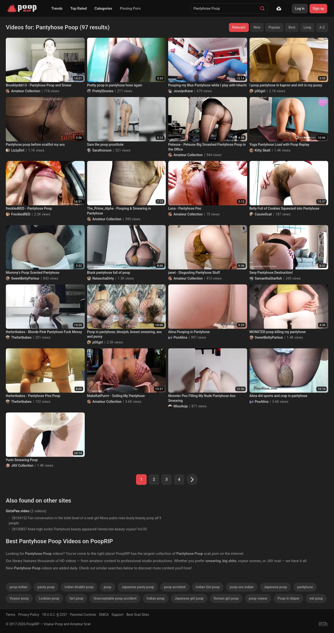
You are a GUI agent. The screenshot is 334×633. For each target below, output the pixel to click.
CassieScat (263, 214)
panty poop (46, 587)
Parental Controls (83, 615)
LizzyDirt (17, 150)
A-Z (322, 27)
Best (291, 27)
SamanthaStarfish (268, 278)
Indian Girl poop (208, 587)
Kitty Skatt (263, 150)
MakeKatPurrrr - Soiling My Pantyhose (116, 396)
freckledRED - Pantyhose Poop (29, 208)
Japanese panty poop (137, 587)
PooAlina (180, 337)
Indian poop (156, 598)
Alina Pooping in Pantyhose (189, 332)
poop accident (175, 587)
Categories (103, 8)
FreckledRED (20, 214)
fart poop (76, 598)
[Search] (262, 8)
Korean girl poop (226, 598)
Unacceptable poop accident (115, 598)
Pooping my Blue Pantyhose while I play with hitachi (207, 85)
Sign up (318, 8)
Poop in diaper (288, 598)
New (257, 27)
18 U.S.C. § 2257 (54, 615)
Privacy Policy (28, 615)
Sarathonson (102, 150)
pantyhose (305, 587)
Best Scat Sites (137, 615)
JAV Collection (22, 465)
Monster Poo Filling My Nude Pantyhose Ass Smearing (201, 398)
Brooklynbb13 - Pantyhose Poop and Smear (38, 85)
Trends (57, 8)
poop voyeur (258, 598)
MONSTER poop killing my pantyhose (278, 332)
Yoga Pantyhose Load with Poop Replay (279, 144)
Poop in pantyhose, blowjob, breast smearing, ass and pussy (124, 334)
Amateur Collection (25, 91)
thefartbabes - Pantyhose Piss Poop (33, 396)
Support (117, 615)
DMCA (104, 615)
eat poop (316, 598)
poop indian (18, 587)
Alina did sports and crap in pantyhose (278, 396)
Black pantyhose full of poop (108, 273)
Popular (275, 27)
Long (307, 27)
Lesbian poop (49, 598)
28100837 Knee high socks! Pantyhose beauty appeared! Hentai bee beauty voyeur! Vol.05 (79, 529)
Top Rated (78, 8)
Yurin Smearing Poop (22, 460)
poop (107, 587)
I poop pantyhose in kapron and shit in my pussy (286, 85)
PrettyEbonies (103, 91)
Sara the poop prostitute (105, 144)
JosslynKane (183, 91)
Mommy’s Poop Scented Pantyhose (32, 273)
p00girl (260, 91)
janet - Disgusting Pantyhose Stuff (194, 273)
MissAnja (181, 406)
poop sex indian (242, 587)
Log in (299, 8)
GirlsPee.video (17, 511)
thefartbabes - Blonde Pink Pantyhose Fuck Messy (44, 332)
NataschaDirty (103, 278)
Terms (10, 615)
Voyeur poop (19, 598)
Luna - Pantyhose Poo (184, 208)
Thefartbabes (21, 337)
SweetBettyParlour (25, 278)
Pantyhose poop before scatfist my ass (35, 144)
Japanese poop (275, 587)
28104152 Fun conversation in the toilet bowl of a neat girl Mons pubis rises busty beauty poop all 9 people (85, 520)
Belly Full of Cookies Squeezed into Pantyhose (284, 208)
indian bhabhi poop (79, 587)
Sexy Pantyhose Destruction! (271, 273)
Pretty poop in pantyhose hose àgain (114, 85)
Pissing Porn (130, 8)
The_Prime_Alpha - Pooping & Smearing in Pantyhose (119, 210)
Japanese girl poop (189, 598)
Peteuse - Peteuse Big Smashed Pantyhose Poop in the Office (207, 147)
